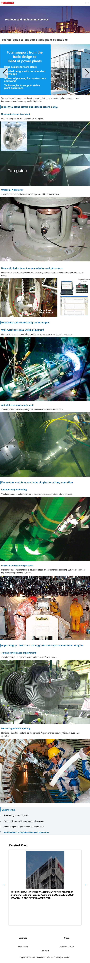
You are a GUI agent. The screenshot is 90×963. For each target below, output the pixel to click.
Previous (4, 887)
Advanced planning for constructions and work (23, 827)
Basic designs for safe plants (16, 815)
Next (86, 73)
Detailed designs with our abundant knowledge (24, 821)
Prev (4, 73)
